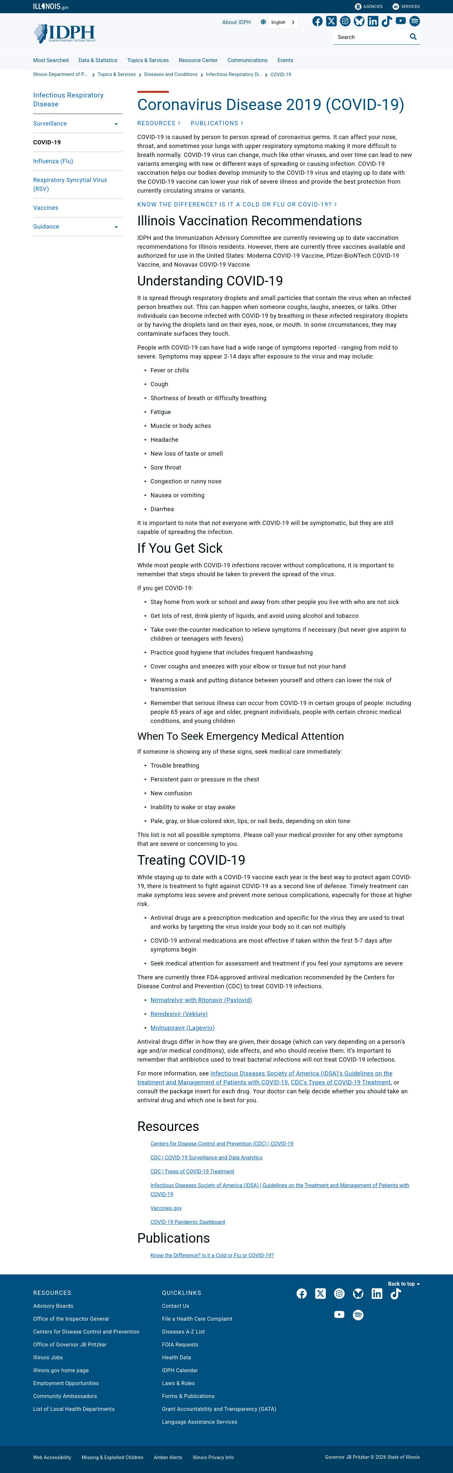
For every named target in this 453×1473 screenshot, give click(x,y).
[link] (317, 22)
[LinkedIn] (373, 22)
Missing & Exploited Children (112, 1457)
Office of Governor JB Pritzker (70, 1344)
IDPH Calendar (180, 1370)
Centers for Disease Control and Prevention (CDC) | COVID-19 (222, 1144)
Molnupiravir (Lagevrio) (183, 1027)
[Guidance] (114, 226)
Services (406, 6)
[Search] (376, 37)
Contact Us (175, 1306)
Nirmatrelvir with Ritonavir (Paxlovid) (201, 1000)
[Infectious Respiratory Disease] (235, 74)
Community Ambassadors (65, 1396)
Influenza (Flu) (53, 161)
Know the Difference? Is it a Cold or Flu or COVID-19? (212, 1255)
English (278, 22)
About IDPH (236, 22)
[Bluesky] (359, 22)
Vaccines (45, 207)
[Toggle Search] (413, 36)
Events (285, 60)
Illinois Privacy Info (213, 1457)
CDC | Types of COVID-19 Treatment (192, 1171)
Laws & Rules (178, 1383)
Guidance (46, 226)
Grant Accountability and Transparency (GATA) (219, 1409)
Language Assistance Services (200, 1422)
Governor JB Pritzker (347, 1457)
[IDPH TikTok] (396, 1295)
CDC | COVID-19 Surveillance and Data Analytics (207, 1157)
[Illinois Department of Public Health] (62, 74)
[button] (159, 123)
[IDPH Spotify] (358, 1315)
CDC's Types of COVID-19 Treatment (341, 1082)
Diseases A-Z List (183, 1332)
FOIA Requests (180, 1344)
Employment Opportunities (66, 1383)
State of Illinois (404, 1457)
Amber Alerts (168, 1457)
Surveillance (50, 123)
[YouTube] (401, 22)
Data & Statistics (98, 60)
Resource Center (198, 60)
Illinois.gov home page (61, 1370)
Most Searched (51, 60)
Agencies (369, 6)
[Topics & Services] (117, 74)
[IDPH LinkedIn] (377, 1295)
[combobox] (283, 22)
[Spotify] (414, 22)
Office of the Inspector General (71, 1319)
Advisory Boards (53, 1306)
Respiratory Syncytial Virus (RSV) (70, 184)
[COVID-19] (281, 74)
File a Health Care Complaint (197, 1319)
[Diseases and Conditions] (171, 74)
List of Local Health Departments (74, 1409)
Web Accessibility (52, 1457)
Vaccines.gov (166, 1208)
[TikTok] (387, 22)
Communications (247, 60)
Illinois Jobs (48, 1357)
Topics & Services (148, 60)
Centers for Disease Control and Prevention (86, 1332)
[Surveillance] (114, 123)
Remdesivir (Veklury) (179, 1013)
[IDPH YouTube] (339, 1315)
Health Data (176, 1357)
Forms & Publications (188, 1396)
